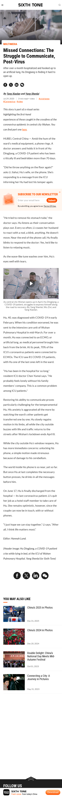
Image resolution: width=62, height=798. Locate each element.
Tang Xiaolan (13, 93)
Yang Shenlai (32, 93)
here (24, 129)
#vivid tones (44, 99)
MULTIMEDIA (10, 44)
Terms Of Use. (50, 206)
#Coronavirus (9, 101)
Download (52, 792)
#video (20, 101)
